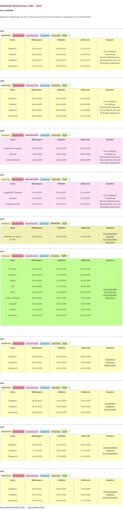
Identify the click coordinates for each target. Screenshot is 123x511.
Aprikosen (5, 135)
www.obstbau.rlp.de (35, 507)
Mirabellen (56, 35)
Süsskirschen (18, 35)
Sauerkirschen (32, 35)
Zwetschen (45, 35)
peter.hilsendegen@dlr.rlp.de (12, 507)
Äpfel (64, 35)
